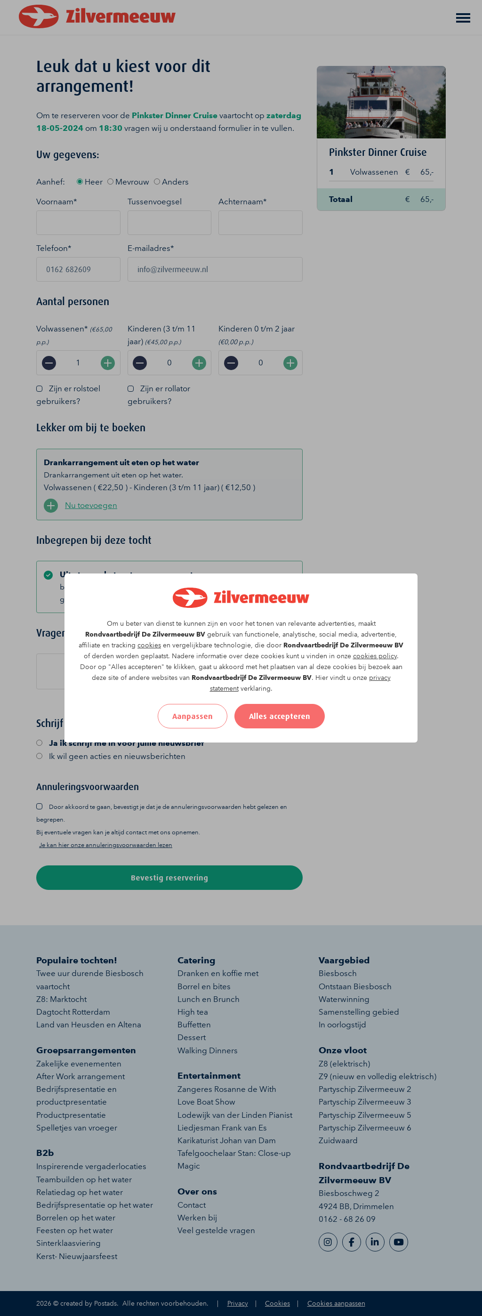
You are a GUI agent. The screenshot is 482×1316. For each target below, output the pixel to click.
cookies (149, 645)
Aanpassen (192, 716)
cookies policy (375, 656)
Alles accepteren (279, 716)
